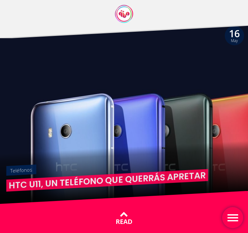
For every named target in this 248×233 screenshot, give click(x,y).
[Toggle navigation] (232, 217)
